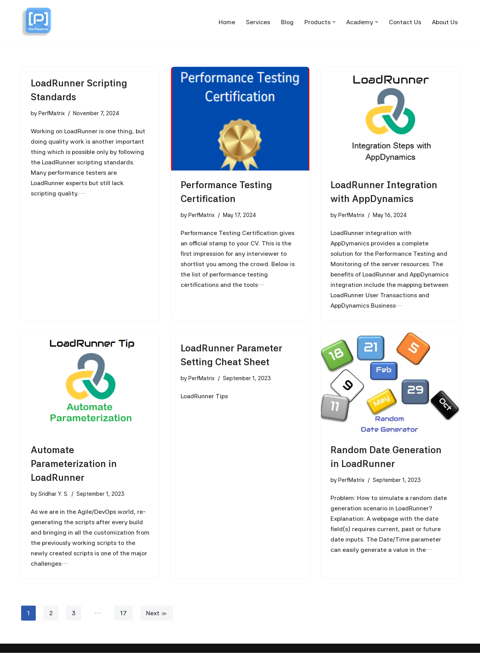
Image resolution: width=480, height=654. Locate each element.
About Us (445, 22)
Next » (156, 614)
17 (123, 614)
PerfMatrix (51, 113)
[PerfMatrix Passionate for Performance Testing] (36, 22)
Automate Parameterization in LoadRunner (74, 464)
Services (258, 22)
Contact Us (405, 22)
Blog (287, 22)
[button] (334, 21)
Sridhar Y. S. (53, 494)
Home (227, 22)
